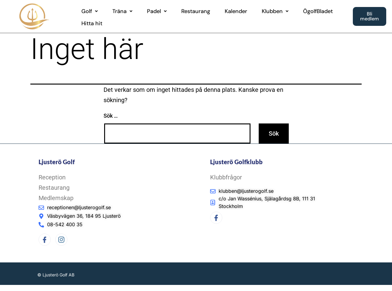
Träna (122, 11)
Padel (157, 11)
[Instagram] (61, 240)
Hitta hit (91, 23)
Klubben (275, 11)
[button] (90, 11)
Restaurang (195, 11)
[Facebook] (45, 240)
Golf (89, 11)
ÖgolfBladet (318, 11)
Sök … (111, 116)
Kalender (236, 11)
